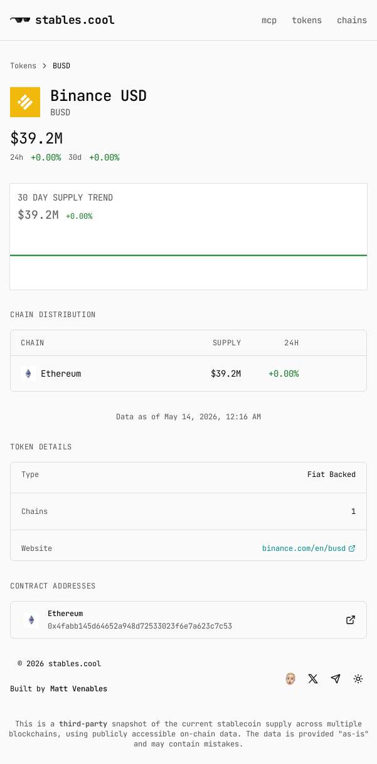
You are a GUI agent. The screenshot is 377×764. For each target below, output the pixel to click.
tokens (307, 20)
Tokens (23, 66)
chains (352, 20)
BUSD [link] (61, 66)
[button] (290, 679)
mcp (269, 20)
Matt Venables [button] (78, 689)
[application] (188, 255)
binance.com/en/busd (309, 548)
